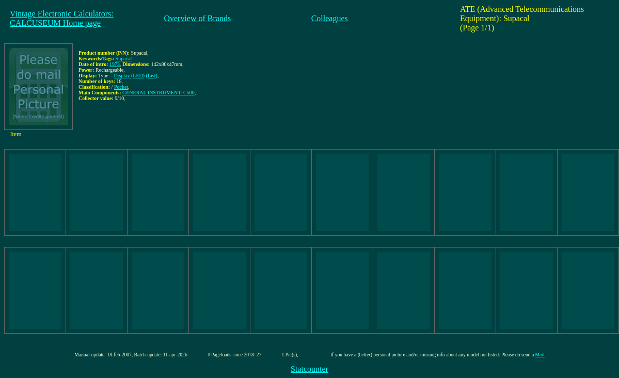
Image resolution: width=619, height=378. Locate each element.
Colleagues (329, 18)
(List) (151, 75)
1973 (114, 64)
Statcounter (309, 369)
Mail (540, 354)
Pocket (121, 87)
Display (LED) (129, 75)
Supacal (124, 58)
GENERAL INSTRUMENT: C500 (158, 92)
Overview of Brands (197, 18)
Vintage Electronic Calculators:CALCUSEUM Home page (62, 18)
